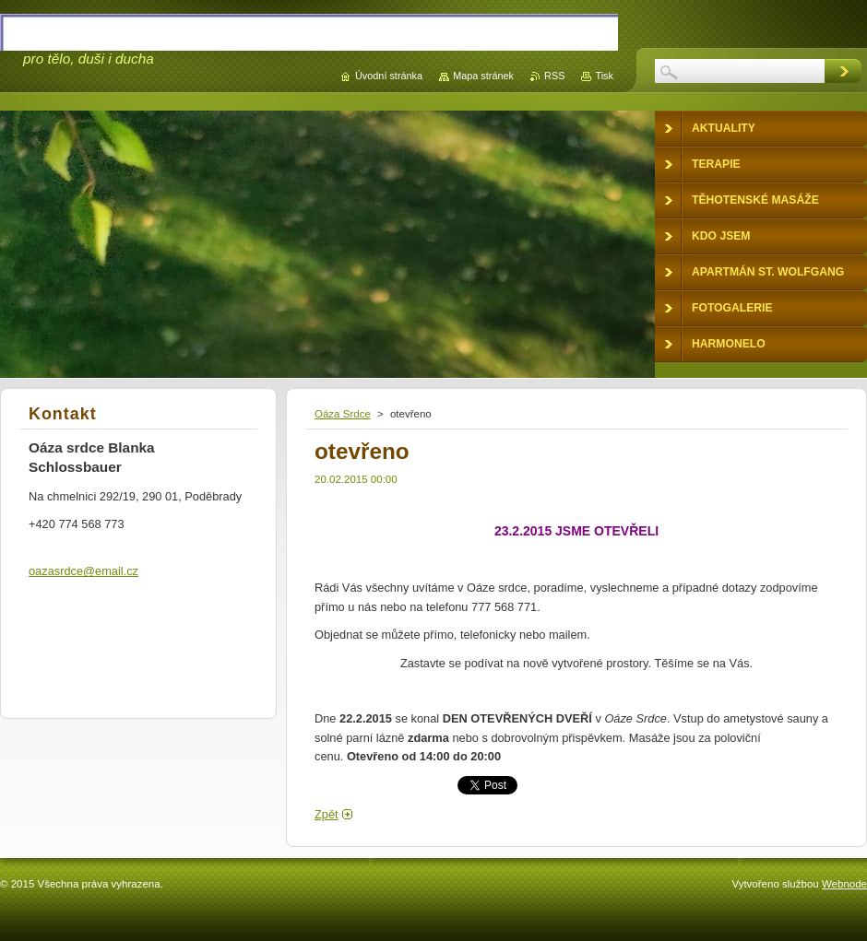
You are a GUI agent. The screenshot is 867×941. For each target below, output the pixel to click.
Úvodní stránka (388, 75)
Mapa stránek (483, 75)
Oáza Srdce (343, 413)
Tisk (604, 75)
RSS (554, 75)
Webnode (844, 883)
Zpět (326, 814)
